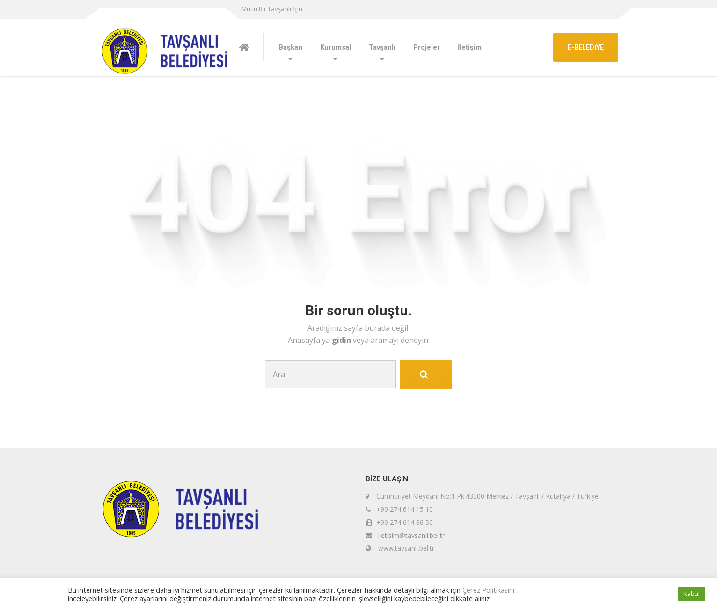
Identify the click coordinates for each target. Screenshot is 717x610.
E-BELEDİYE (586, 47)
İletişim (470, 47)
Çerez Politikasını (488, 590)
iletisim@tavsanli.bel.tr (411, 535)
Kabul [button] (691, 593)
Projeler (426, 47)
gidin (342, 340)
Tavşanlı (382, 47)
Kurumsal (335, 47)
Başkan (290, 47)
